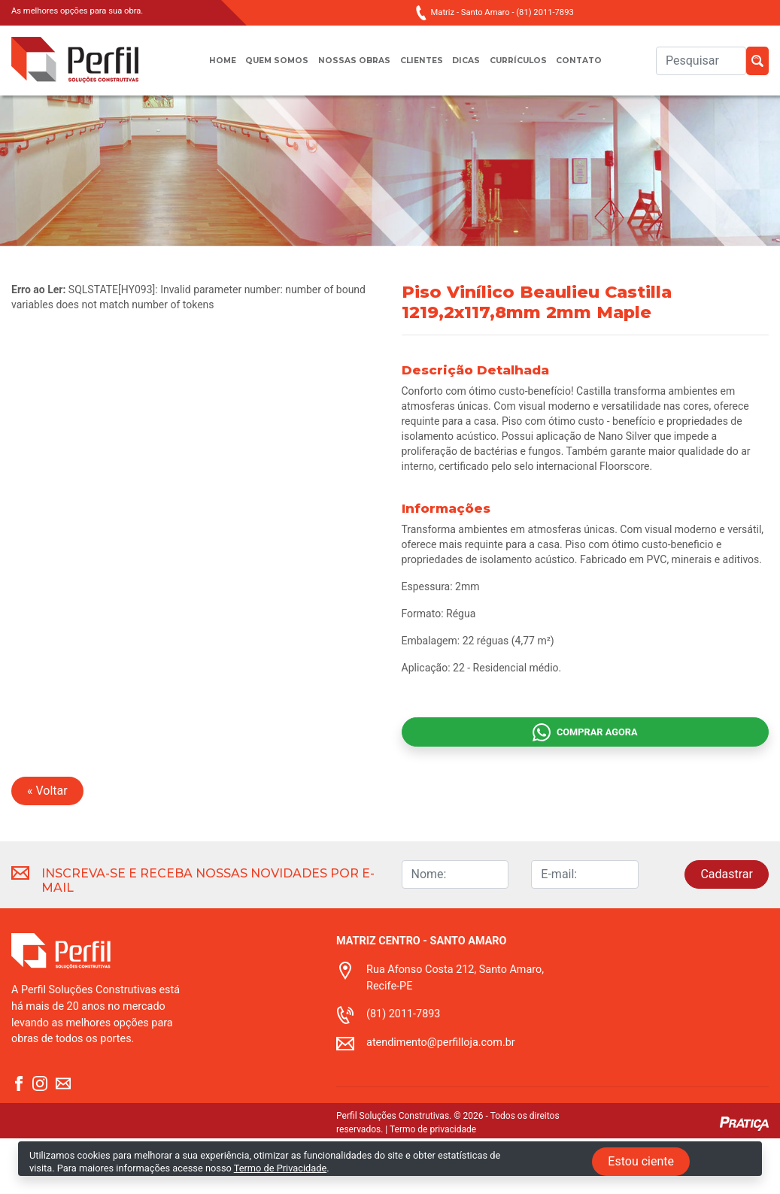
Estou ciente (641, 1161)
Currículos (530, 68)
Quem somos (263, 68)
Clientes (422, 68)
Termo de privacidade (433, 1185)
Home (201, 68)
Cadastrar (726, 930)
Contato (599, 68)
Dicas (472, 68)
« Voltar (47, 846)
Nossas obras (348, 68)
